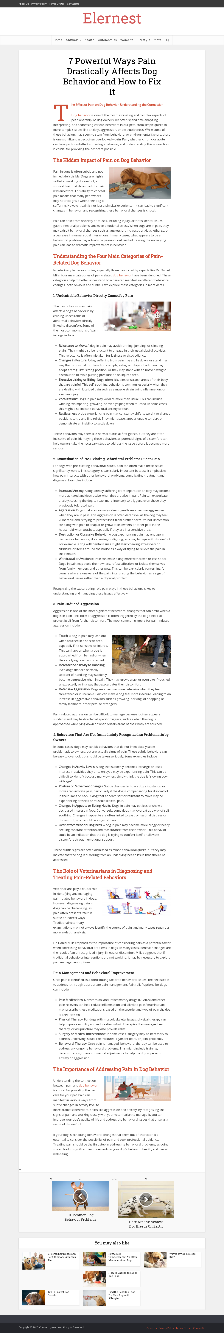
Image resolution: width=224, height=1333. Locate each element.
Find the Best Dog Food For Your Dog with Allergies (121, 1295)
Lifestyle (143, 40)
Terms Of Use (57, 3)
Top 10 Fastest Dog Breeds (58, 1293)
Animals (72, 40)
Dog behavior (81, 115)
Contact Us (73, 3)
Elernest (112, 17)
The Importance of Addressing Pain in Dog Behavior (111, 1069)
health (89, 40)
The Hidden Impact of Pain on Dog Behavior (102, 160)
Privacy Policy (39, 3)
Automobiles (107, 40)
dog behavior (122, 275)
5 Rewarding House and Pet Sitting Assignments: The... (62, 1257)
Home (57, 40)
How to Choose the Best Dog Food (122, 1274)
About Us (24, 3)
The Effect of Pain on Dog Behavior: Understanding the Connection (117, 105)
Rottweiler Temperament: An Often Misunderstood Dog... (122, 1257)
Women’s (126, 40)
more (157, 40)
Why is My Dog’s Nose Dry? (182, 1255)
